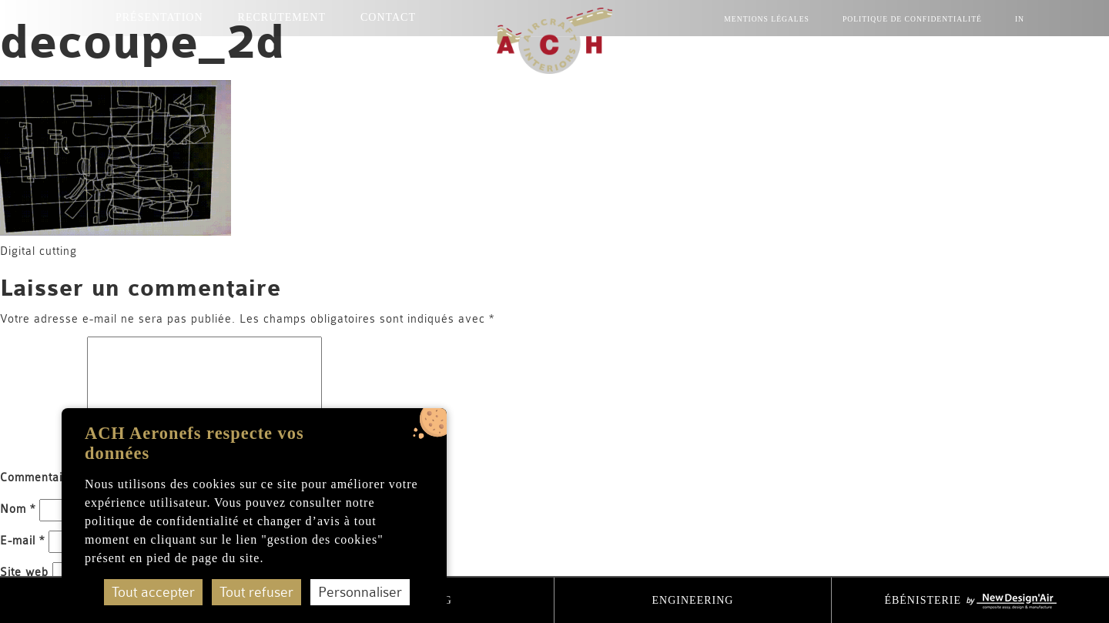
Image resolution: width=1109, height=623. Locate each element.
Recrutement (282, 17)
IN (1019, 19)
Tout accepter (153, 592)
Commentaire (41, 477)
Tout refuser (256, 592)
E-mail (22, 541)
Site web (24, 572)
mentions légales (766, 19)
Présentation (159, 17)
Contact (388, 17)
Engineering (693, 600)
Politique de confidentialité (912, 19)
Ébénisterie (970, 601)
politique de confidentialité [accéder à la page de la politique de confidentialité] (162, 521)
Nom (17, 509)
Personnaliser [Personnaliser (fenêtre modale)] (360, 592)
